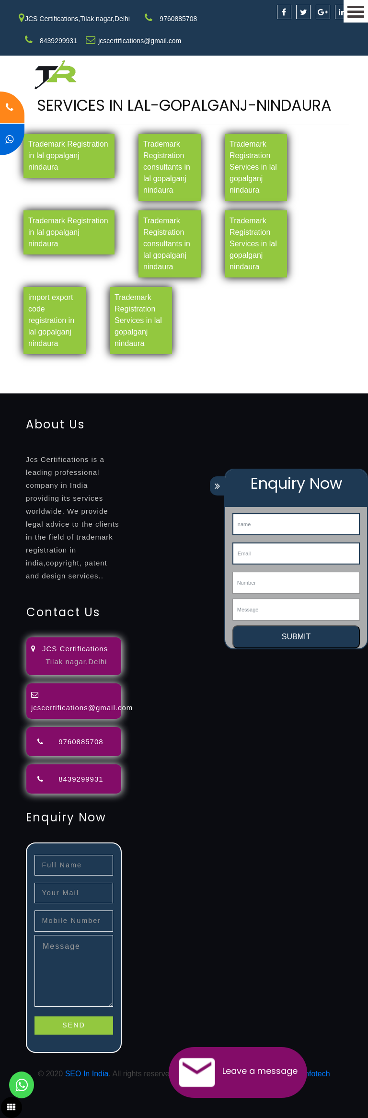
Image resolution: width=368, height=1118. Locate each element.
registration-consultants (106, 364)
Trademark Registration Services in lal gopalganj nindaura (253, 167)
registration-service (32, 364)
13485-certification (261, 387)
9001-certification (307, 376)
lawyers (276, 364)
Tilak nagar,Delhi (76, 661)
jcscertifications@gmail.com (139, 41)
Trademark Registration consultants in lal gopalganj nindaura (166, 167)
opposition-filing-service (188, 364)
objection (245, 364)
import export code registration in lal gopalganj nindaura (51, 320)
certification (216, 376)
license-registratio (165, 376)
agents (350, 364)
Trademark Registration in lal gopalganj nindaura (68, 155)
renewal (53, 376)
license (121, 376)
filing (299, 364)
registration (19, 376)
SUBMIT (296, 637)
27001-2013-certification (186, 387)
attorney (323, 364)
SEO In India (87, 1074)
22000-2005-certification (101, 387)
